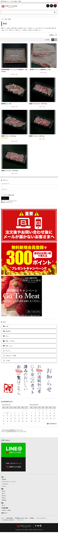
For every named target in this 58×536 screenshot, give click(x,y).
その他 (6, 360)
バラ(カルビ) (5, 484)
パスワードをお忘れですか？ (10, 201)
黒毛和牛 (7, 331)
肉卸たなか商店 (28, 529)
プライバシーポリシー (41, 518)
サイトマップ (20, 520)
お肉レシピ (4, 513)
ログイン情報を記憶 (7, 195)
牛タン (6, 336)
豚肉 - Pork (7, 346)
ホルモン (7, 351)
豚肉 (2, 503)
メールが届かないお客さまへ (8, 520)
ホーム (2, 518)
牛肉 (5, 326)
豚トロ (3, 505)
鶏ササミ (4, 498)
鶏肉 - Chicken (9, 341)
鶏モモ (3, 491)
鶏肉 (2, 489)
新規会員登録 (10, 518)
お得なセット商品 (9, 356)
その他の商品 (4, 508)
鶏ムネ (3, 493)
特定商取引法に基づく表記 (21, 518)
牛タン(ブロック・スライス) (9, 481)
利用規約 (32, 518)
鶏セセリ (4, 495)
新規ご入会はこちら (8, 202)
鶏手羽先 (4, 500)
